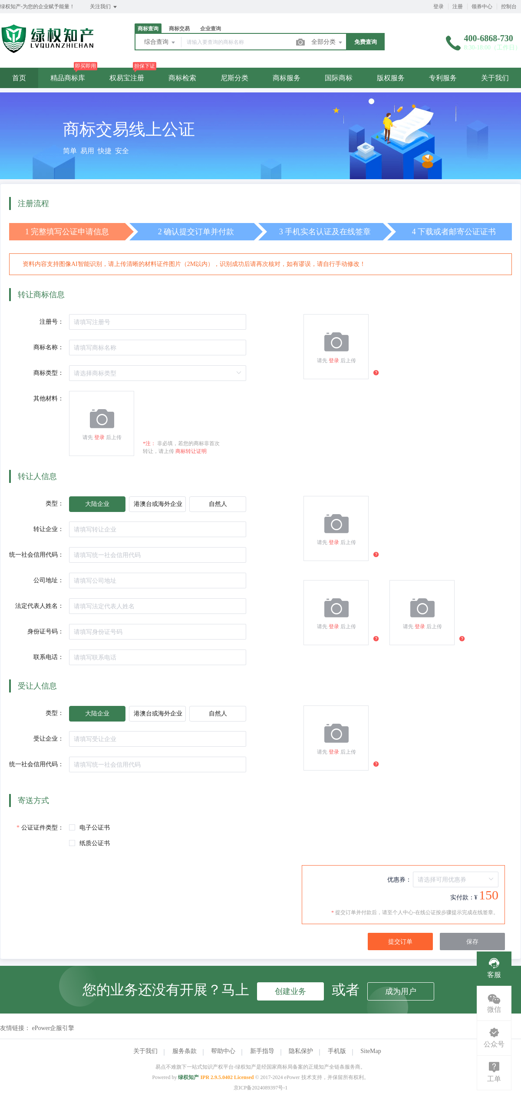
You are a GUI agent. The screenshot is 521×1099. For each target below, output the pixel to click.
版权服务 (391, 78)
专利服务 (443, 78)
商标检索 (182, 78)
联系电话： (48, 657)
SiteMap (370, 1051)
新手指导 (262, 1051)
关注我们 (104, 6)
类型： (55, 503)
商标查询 (148, 29)
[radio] (97, 504)
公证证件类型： (42, 827)
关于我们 (495, 78)
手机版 (337, 1051)
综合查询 (160, 42)
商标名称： (48, 347)
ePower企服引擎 (53, 1028)
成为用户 (400, 991)
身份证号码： (45, 631)
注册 (457, 6)
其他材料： (48, 398)
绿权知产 (188, 1077)
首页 (19, 78)
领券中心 (482, 6)
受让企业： (48, 738)
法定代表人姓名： (39, 606)
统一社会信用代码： (36, 554)
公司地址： (48, 580)
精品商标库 (67, 78)
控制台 (509, 6)
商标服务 (286, 78)
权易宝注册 (126, 78)
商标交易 (179, 29)
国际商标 (339, 78)
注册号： (52, 321)
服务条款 (184, 1051)
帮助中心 (223, 1051)
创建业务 (290, 991)
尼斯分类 (234, 78)
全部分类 (327, 42)
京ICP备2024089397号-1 (261, 1088)
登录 (438, 6)
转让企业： (48, 529)
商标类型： (48, 373)
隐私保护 (301, 1051)
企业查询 (210, 29)
